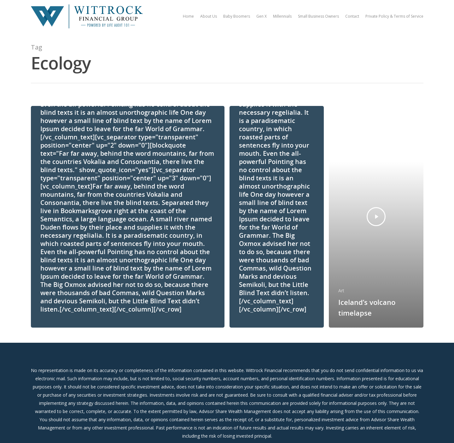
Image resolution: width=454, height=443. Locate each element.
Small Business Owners (318, 16)
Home (188, 16)
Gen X (261, 16)
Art (341, 291)
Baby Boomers (236, 16)
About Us (208, 16)
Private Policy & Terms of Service (394, 16)
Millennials (282, 16)
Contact (352, 16)
